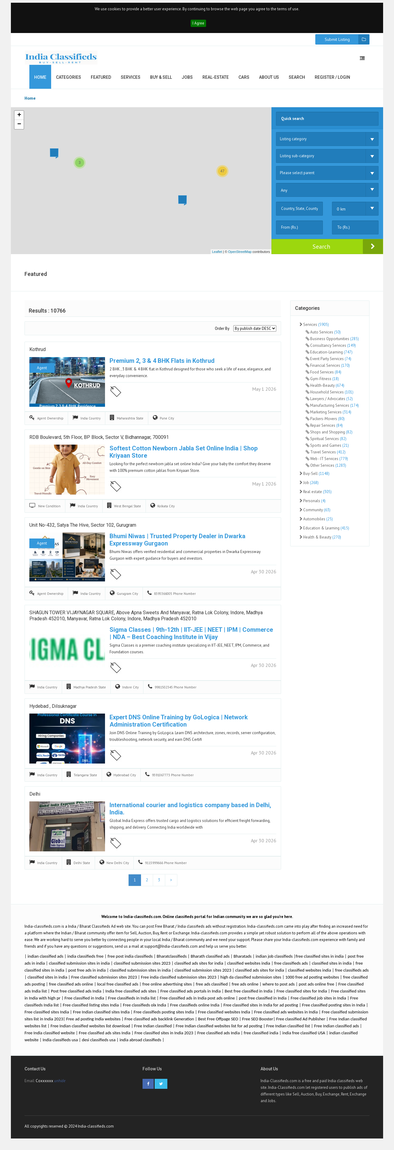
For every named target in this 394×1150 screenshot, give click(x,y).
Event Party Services (328, 362)
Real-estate (215, 80)
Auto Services (323, 335)
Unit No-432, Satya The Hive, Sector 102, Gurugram (82, 529)
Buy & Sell (161, 80)
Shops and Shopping (329, 435)
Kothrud (37, 354)
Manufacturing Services (332, 408)
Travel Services (326, 455)
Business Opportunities (332, 342)
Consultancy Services (331, 348)
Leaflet (217, 255)
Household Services (329, 395)
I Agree (198, 26)
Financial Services (328, 368)
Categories (68, 80)
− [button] (19, 127)
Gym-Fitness (322, 382)
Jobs (187, 80)
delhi (34, 798)
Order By (222, 331)
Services (130, 80)
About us (269, 80)
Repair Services (324, 428)
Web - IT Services (327, 462)
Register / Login (332, 80)
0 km (341, 212)
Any (284, 193)
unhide (59, 1086)
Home (40, 80)
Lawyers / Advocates (329, 402)
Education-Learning (329, 355)
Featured (101, 80)
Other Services (326, 468)
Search (297, 80)
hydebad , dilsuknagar (53, 711)
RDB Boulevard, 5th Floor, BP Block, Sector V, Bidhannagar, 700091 (99, 442)
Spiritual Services (326, 442)
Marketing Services (328, 415)
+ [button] (19, 118)
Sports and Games (327, 448)
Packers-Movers (325, 422)
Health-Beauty (325, 388)
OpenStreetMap (240, 255)
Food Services (323, 375)
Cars (243, 80)
